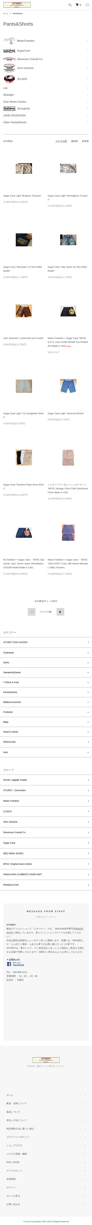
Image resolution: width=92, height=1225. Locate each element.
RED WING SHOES (13, 853)
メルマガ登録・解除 (17, 1154)
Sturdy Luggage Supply (15, 779)
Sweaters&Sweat (12, 672)
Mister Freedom (11, 801)
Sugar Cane (9, 843)
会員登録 (11, 1179)
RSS (9, 1162)
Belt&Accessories (12, 702)
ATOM (16, 1162)
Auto (5, 752)
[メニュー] (87, 5)
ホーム (5, 13)
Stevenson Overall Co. (14, 832)
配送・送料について (17, 1103)
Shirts (6, 662)
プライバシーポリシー (18, 1137)
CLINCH (7, 811)
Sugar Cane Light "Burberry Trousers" (22, 195)
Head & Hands (10, 731)
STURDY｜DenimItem (14, 790)
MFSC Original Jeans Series (17, 864)
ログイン (11, 1187)
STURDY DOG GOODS (15, 642)
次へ (60, 612)
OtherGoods (9, 742)
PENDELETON (11, 885)
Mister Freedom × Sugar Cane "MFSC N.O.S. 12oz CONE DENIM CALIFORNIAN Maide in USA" (68, 342)
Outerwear (8, 652)
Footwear (8, 712)
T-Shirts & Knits (11, 682)
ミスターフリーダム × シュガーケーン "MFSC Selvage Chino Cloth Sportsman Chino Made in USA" (68, 488)
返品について (13, 1111)
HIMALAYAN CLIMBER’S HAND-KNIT (22, 874)
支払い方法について (17, 1120)
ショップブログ (14, 1145)
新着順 (85, 141)
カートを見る (13, 1196)
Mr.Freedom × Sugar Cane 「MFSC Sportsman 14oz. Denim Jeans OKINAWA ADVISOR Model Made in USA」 (23, 563)
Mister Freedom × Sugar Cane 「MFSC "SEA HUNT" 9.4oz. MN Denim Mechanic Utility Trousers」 (68, 563)
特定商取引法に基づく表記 (20, 1128)
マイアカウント (14, 1170)
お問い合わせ (13, 1204)
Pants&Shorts (18, 13)
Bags (5, 722)
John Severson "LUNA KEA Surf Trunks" (23, 338)
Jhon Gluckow (10, 822)
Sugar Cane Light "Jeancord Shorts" (66, 413)
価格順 (74, 141)
